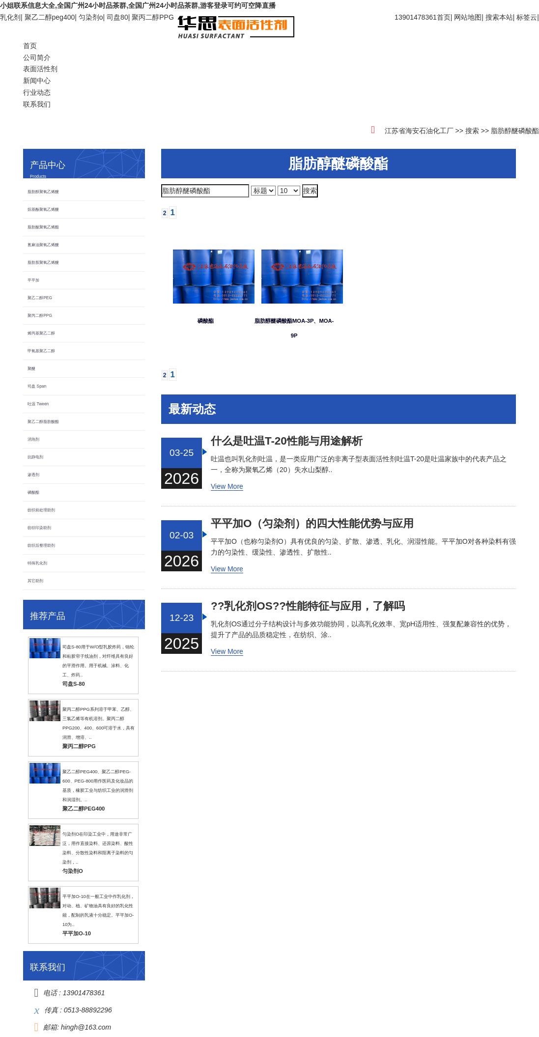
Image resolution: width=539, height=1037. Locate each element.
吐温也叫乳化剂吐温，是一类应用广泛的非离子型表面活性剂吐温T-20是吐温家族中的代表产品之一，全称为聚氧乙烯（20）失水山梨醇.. (359, 464)
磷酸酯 (33, 492)
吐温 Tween (38, 403)
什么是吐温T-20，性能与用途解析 (287, 441)
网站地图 (468, 17)
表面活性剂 (40, 69)
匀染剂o (91, 17)
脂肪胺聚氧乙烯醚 (43, 262)
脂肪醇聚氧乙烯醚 (43, 191)
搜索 (472, 131)
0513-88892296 (88, 1010)
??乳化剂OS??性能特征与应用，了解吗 (308, 606)
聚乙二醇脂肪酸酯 (43, 421)
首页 (444, 17)
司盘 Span (37, 386)
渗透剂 (33, 474)
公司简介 (37, 57)
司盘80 (117, 17)
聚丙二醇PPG (153, 17)
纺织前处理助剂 (41, 509)
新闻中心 (37, 80)
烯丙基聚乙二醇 (41, 333)
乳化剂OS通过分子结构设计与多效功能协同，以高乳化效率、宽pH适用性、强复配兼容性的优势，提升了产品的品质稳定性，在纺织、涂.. (361, 629)
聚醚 (31, 368)
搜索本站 (499, 17)
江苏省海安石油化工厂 (419, 131)
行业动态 (37, 92)
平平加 (33, 280)
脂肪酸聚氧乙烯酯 (43, 226)
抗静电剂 (35, 456)
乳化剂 (10, 17)
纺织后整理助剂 (41, 545)
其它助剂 (35, 580)
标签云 (526, 17)
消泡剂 (33, 439)
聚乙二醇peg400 (50, 17)
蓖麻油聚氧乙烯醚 (43, 244)
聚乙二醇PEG (40, 297)
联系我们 (37, 104)
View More (227, 486)
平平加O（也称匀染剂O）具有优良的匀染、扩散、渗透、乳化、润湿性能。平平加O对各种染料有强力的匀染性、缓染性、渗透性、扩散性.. (363, 546)
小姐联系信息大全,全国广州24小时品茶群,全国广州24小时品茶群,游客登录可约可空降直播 (138, 5)
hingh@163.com (86, 1027)
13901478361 (84, 993)
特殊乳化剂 (37, 563)
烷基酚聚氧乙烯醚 (43, 209)
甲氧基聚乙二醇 (41, 350)
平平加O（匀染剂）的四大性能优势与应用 (312, 523)
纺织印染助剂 (39, 527)
